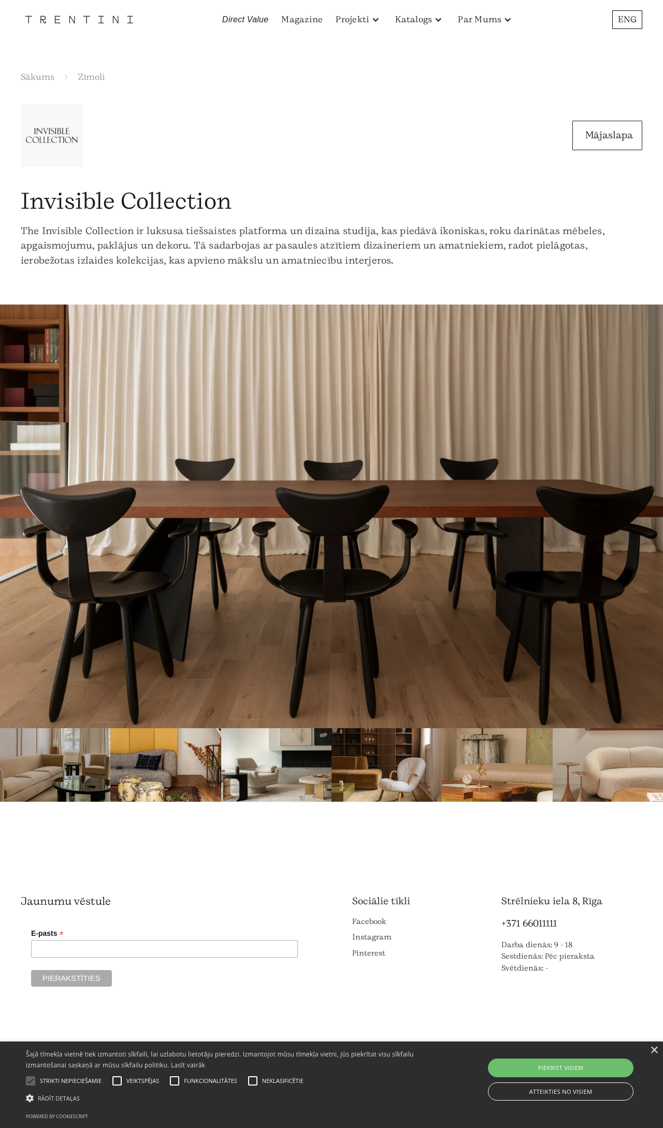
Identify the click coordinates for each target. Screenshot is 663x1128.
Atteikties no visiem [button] (561, 1091)
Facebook (369, 921)
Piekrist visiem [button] (560, 1068)
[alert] (331, 1085)
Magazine (302, 19)
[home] (79, 19)
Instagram (372, 937)
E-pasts (47, 933)
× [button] (654, 1050)
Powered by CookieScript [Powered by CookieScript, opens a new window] (57, 1116)
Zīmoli (91, 77)
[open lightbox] (331, 516)
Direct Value (245, 19)
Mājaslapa (609, 135)
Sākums (37, 77)
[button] (357, 19)
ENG (627, 19)
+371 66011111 (529, 923)
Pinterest (368, 953)
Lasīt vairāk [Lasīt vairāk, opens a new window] (188, 1065)
